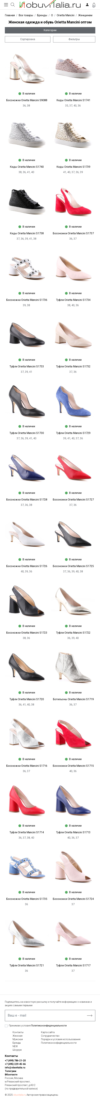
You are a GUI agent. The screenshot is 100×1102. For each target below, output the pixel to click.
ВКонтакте (11, 1074)
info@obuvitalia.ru (15, 1067)
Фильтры (74, 39)
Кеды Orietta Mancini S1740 (27, 166)
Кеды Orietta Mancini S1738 (27, 233)
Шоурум (17, 1049)
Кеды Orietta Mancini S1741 (73, 100)
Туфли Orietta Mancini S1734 (73, 300)
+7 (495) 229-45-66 (15, 1064)
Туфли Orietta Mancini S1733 (27, 366)
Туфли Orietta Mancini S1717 (73, 965)
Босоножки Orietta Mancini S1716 (26, 765)
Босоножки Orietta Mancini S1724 (73, 898)
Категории (50, 30)
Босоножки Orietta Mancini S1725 (73, 566)
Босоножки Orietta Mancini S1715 (73, 765)
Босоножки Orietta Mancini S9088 (26, 100)
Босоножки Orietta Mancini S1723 (26, 632)
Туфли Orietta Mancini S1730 (27, 433)
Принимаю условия (38, 1025)
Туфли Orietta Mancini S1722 (73, 632)
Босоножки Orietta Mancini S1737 (73, 233)
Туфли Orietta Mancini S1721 (27, 965)
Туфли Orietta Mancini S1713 (73, 832)
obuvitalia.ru (19, 1094)
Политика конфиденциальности (49, 1025)
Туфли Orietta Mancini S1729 (73, 433)
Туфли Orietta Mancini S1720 (27, 699)
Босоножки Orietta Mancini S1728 (26, 499)
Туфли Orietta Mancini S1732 (73, 366)
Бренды (17, 1042)
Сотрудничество (50, 1035)
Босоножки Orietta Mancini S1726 (26, 566)
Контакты (18, 1032)
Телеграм (10, 1071)
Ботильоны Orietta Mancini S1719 (73, 699)
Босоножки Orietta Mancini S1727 (73, 499)
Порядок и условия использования (60, 1039)
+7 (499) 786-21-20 (15, 1060)
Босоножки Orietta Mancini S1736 (26, 300)
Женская (17, 1035)
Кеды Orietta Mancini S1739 (73, 166)
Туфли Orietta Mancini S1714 (27, 832)
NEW (15, 1046)
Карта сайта (48, 1032)
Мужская (18, 1039)
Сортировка (27, 39)
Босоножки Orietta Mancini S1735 (26, 898)
